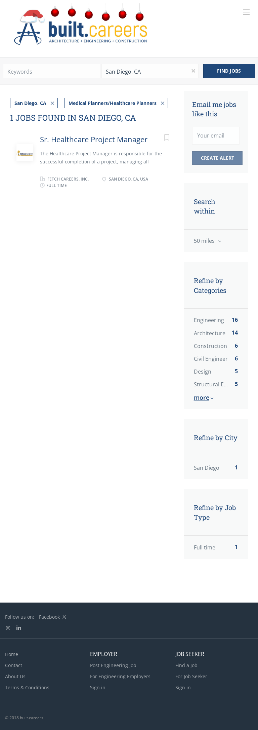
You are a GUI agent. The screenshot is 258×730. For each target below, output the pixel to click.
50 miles (205, 240)
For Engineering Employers (120, 676)
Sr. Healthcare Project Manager (93, 139)
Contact (13, 665)
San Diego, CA (30, 103)
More (201, 397)
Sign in (97, 687)
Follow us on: (19, 617)
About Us (15, 676)
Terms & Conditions (27, 687)
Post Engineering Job (113, 665)
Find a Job (186, 665)
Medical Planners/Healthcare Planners (113, 103)
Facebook (49, 617)
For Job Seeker (191, 676)
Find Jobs (229, 71)
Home (11, 654)
